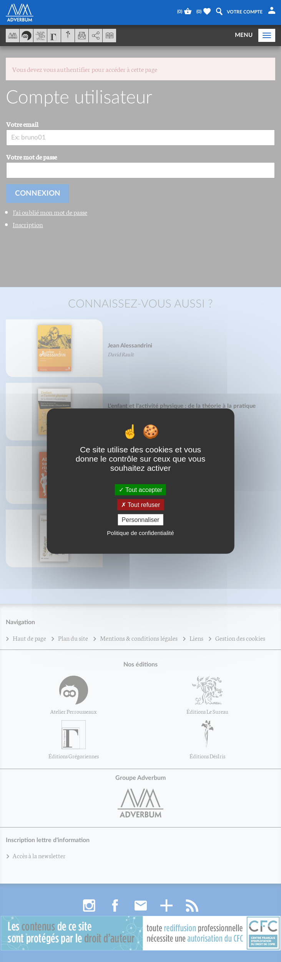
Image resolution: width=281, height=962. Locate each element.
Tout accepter (140, 489)
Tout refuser (140, 504)
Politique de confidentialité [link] (140, 533)
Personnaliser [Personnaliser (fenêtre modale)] (141, 520)
